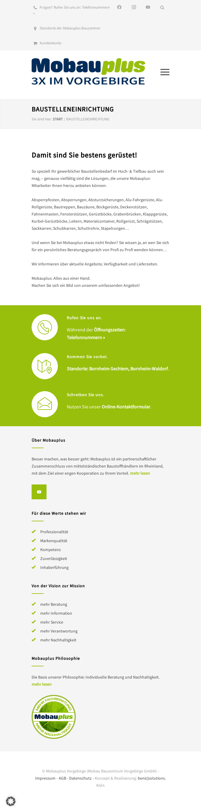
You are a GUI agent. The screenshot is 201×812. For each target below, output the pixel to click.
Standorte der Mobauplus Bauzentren (70, 28)
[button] (10, 801)
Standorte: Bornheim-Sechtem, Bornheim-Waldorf (117, 369)
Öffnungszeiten (109, 330)
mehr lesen (140, 473)
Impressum (45, 778)
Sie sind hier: (42, 119)
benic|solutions (151, 778)
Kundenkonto (50, 42)
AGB (62, 778)
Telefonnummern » (86, 337)
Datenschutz (80, 778)
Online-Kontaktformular (126, 407)
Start (58, 119)
